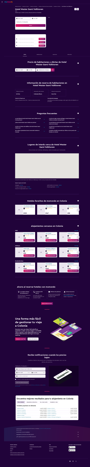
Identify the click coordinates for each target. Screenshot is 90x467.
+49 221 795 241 (18, 14)
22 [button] (39, 39)
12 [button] (30, 36)
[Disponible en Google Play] (72, 447)
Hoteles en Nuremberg (21, 413)
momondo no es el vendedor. (48, 432)
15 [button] (50, 36)
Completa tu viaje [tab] (54, 402)
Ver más (76, 230)
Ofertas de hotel (18, 6)
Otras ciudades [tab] (21, 402)
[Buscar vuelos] (2, 5)
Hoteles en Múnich (51, 408)
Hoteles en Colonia (57, 6)
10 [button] (24, 36)
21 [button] (36, 39)
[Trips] (2, 14)
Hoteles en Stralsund (51, 415)
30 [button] (43, 42)
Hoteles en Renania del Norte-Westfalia (45, 6)
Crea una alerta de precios (69, 295)
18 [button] (59, 36)
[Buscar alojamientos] (2, 8)
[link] (29, 240)
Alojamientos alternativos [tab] (32, 402)
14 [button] (36, 36)
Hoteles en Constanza (21, 410)
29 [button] (39, 42)
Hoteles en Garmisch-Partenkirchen (24, 417)
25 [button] (27, 42)
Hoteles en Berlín (20, 408)
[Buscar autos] (2, 11)
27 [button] (33, 42)
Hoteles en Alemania (33, 6)
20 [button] (34, 39)
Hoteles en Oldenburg (51, 413)
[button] (2, 2)
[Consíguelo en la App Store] (72, 450)
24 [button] (25, 42)
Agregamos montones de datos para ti (48, 434)
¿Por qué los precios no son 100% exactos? (48, 436)
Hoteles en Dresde (20, 415)
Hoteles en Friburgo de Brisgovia (54, 417)
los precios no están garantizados (45, 428)
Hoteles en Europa (25, 6)
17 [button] (24, 39)
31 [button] (24, 45)
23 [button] (43, 39)
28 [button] (37, 42)
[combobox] (32, 369)
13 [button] (65, 33)
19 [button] (30, 39)
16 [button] (42, 36)
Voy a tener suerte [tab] (44, 402)
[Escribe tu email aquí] (32, 376)
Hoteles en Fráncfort (51, 410)
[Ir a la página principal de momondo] (8, 1)
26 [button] (31, 42)
